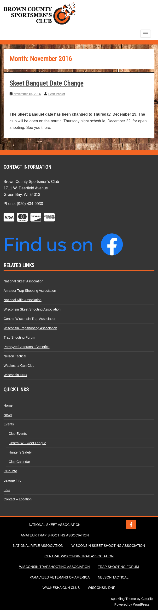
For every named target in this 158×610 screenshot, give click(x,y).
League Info (12, 480)
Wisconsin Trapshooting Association (30, 328)
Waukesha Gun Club (19, 365)
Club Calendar (19, 462)
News (8, 415)
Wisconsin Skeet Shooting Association (32, 309)
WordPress (141, 604)
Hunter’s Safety (20, 452)
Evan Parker (56, 94)
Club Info (10, 471)
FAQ (7, 490)
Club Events (18, 434)
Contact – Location (18, 499)
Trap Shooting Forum (19, 337)
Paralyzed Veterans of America (26, 347)
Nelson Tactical (15, 356)
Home (8, 405)
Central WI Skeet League (27, 443)
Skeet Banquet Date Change (46, 83)
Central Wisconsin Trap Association (30, 319)
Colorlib (146, 599)
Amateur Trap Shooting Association (30, 291)
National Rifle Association (22, 300)
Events (9, 424)
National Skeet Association (23, 281)
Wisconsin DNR (15, 375)
